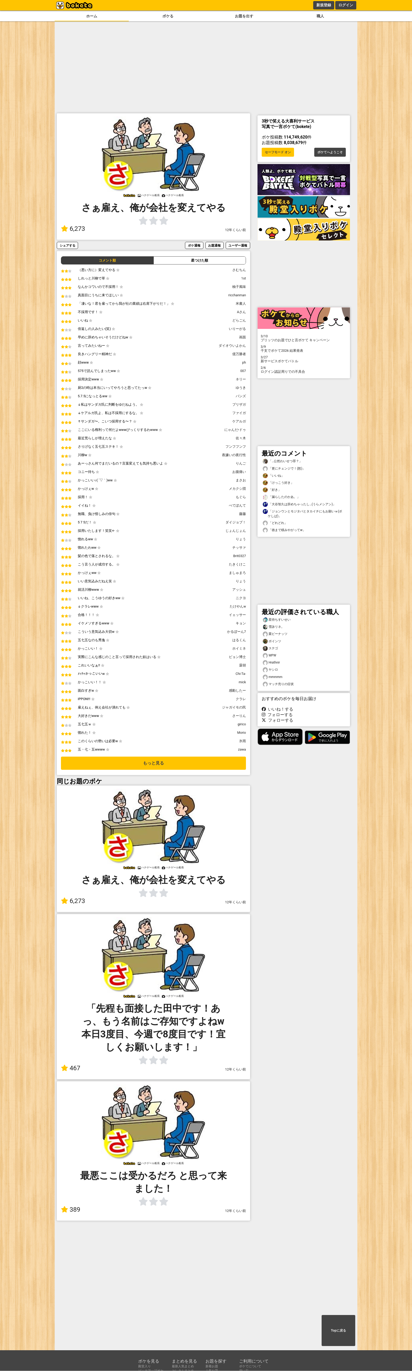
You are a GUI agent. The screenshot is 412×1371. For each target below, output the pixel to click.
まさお (241, 480)
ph (244, 362)
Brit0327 (239, 556)
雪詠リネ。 (273, 626)
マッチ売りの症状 (278, 684)
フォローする (277, 714)
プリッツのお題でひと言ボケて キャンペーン (304, 338)
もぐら (241, 497)
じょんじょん (235, 531)
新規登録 (323, 5)
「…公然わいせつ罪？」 (282, 461)
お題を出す (244, 16)
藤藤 (242, 514)
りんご (241, 463)
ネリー (241, 379)
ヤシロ (270, 669)
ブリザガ (239, 404)
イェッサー (237, 615)
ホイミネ (239, 648)
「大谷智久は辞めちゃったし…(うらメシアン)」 (299, 504)
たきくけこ (237, 564)
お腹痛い (239, 472)
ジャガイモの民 (234, 707)
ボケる (167, 16)
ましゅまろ (237, 573)
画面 (242, 337)
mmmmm (272, 677)
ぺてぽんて (237, 505)
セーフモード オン (278, 152)
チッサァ (239, 547)
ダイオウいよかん (232, 346)
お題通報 (214, 245)
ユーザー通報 (237, 245)
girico (242, 724)
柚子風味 (239, 287)
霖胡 (242, 665)
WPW (269, 655)
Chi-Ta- (241, 674)
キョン (241, 623)
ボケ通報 (194, 245)
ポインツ (272, 641)
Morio (241, 733)
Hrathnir (271, 662)
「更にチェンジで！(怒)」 (284, 468)
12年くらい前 (235, 230)
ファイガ (239, 413)
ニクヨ (241, 598)
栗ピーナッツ (275, 633)
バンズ (241, 396)
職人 (320, 16)
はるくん (239, 640)
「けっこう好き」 (278, 482)
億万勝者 (239, 354)
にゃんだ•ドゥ (235, 430)
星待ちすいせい (277, 619)
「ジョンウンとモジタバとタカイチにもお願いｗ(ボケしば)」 (302, 513)
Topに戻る (338, 1330)
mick (242, 682)
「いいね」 (273, 475)
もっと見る (153, 763)
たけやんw (238, 606)
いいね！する (277, 709)
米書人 (241, 303)
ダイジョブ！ (235, 522)
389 (70, 1209)
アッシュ (239, 590)
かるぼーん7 (236, 632)
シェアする (67, 245)
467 (70, 1068)
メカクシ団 (237, 489)
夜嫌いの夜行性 (234, 455)
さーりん (239, 716)
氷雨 (242, 741)
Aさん (241, 312)
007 (243, 371)
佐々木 (241, 438)
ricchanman (237, 295)
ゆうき (241, 388)
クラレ (241, 699)
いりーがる (237, 329)
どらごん (239, 320)
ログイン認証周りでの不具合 (304, 370)
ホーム (91, 16)
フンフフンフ (235, 446)
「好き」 (272, 489)
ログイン (345, 5)
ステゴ (270, 648)
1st (243, 278)
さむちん (239, 270)
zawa (242, 749)
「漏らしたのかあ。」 (281, 497)
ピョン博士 (237, 657)
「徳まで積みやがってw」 (284, 530)
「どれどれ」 (275, 523)
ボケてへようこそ (330, 152)
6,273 (73, 228)
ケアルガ (239, 421)
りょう (241, 539)
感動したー (237, 690)
